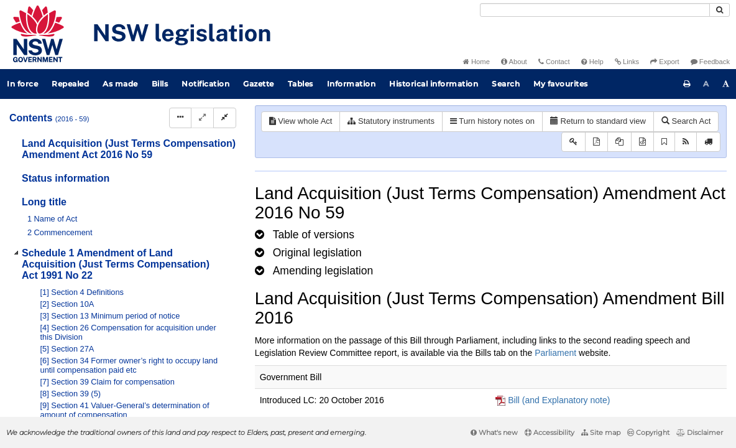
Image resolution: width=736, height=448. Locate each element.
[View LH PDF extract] (619, 142)
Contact (554, 61)
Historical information (433, 83)
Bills (160, 83)
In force (22, 83)
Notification (205, 83)
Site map (600, 432)
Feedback (710, 61)
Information (351, 83)
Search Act (686, 121)
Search (506, 83)
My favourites (560, 83)
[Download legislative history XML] (642, 142)
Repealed (70, 83)
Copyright (648, 432)
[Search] (595, 10)
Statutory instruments (390, 121)
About (514, 61)
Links (627, 61)
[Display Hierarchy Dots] (180, 118)
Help (592, 61)
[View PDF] (596, 142)
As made (120, 83)
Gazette (258, 83)
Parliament (555, 353)
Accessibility (549, 432)
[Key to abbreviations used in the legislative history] (573, 142)
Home (476, 61)
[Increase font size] (726, 84)
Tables (300, 83)
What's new (494, 432)
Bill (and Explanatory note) (559, 400)
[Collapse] (224, 118)
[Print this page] (686, 84)
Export (664, 61)
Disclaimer (699, 432)
